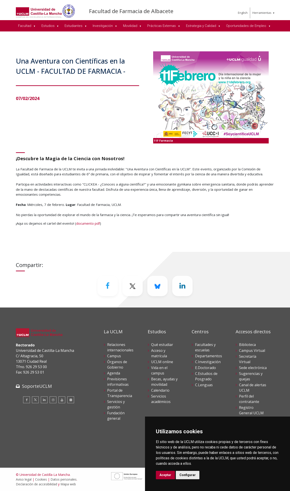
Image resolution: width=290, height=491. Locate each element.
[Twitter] (132, 286)
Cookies (41, 479)
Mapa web (68, 484)
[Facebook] (107, 286)
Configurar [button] (187, 475)
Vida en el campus (159, 370)
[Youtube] (61, 399)
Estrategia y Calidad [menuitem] (201, 26)
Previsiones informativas (118, 382)
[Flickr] (70, 399)
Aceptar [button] (165, 475)
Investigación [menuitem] (103, 26)
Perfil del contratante (249, 399)
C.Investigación (208, 361)
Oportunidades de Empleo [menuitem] (246, 26)
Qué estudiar (162, 344)
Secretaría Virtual (247, 359)
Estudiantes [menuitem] (74, 26)
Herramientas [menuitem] (261, 13)
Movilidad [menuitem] (130, 26)
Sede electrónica (253, 367)
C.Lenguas (204, 384)
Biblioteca (247, 344)
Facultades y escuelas (205, 347)
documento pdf (88, 223)
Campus (114, 355)
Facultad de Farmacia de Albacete (131, 11)
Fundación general (116, 415)
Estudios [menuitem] (48, 26)
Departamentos (208, 355)
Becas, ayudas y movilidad (164, 382)
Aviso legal (23, 479)
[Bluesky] (157, 286)
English (243, 13)
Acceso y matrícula (159, 353)
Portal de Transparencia (119, 393)
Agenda (113, 373)
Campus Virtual (252, 350)
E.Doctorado (205, 367)
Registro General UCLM (251, 410)
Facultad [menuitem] (25, 26)
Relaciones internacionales (120, 347)
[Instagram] (53, 399)
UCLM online (162, 361)
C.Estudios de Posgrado (206, 376)
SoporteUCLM (37, 386)
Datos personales (64, 479)
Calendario (160, 390)
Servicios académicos (161, 399)
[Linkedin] (182, 286)
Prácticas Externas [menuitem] (162, 26)
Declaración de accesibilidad (36, 484)
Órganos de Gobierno (117, 364)
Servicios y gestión (116, 404)
